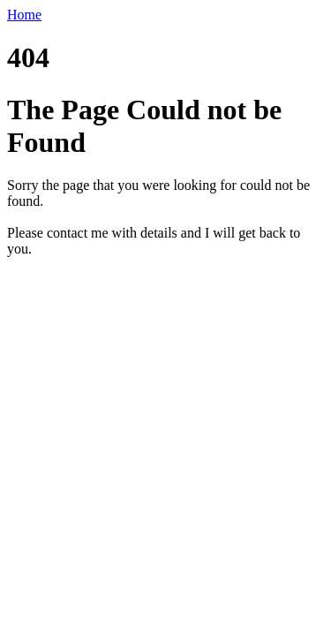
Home (24, 14)
